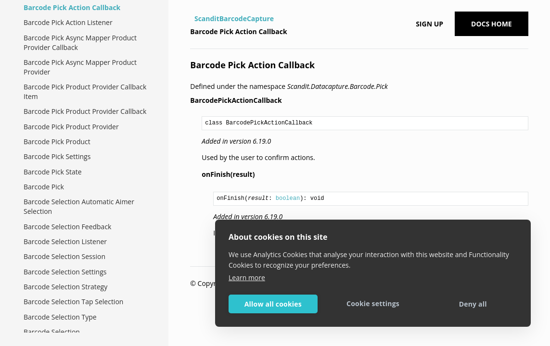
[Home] (191, 18)
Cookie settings (372, 303)
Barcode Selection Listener (65, 241)
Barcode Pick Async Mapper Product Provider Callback (80, 42)
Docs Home (491, 23)
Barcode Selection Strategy (65, 286)
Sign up (429, 23)
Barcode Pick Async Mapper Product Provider (80, 67)
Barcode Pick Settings (57, 156)
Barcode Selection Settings (65, 271)
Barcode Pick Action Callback (72, 7)
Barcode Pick (44, 186)
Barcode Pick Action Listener (68, 22)
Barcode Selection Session (64, 256)
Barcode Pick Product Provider (71, 126)
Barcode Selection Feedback (67, 226)
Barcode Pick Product (57, 141)
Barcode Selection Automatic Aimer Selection (79, 206)
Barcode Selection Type (60, 316)
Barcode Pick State (53, 171)
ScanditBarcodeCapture (234, 18)
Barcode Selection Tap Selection (73, 301)
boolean (288, 198)
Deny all (473, 304)
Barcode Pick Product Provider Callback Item (85, 91)
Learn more (247, 277)
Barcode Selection (52, 331)
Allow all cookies (273, 304)
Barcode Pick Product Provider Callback (85, 111)
